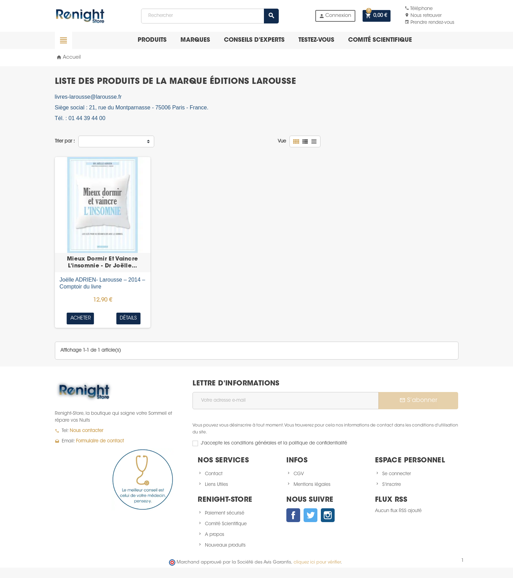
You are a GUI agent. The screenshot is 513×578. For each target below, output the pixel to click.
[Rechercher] (209, 16)
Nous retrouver (423, 15)
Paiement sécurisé (224, 513)
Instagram (328, 515)
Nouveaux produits (225, 545)
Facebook (293, 515)
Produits (152, 40)
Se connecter (396, 474)
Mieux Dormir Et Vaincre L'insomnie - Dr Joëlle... (102, 262)
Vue (282, 141)
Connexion (335, 16)
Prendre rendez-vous (429, 22)
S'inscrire (391, 484)
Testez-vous (316, 40)
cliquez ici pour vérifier (317, 562)
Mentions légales (312, 484)
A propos (214, 534)
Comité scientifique (380, 40)
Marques (195, 40)
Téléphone (419, 9)
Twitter (310, 515)
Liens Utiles (216, 484)
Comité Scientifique (226, 524)
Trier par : (65, 141)
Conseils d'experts (254, 40)
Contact (214, 474)
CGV (299, 474)
